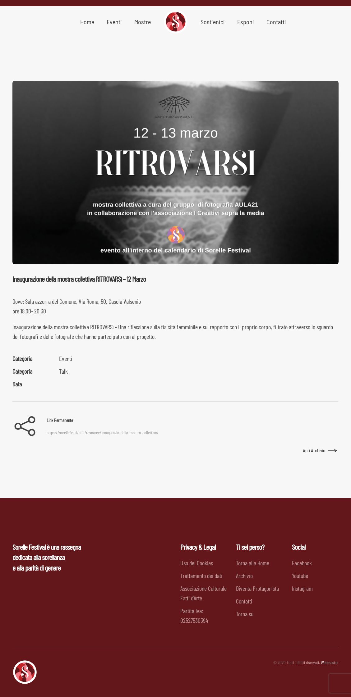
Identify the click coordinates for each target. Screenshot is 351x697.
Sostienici (213, 21)
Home (87, 21)
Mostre (142, 21)
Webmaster (330, 662)
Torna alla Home (252, 563)
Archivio (244, 575)
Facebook (302, 563)
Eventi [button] (114, 21)
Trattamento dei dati (201, 575)
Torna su (244, 613)
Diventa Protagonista (257, 588)
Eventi (65, 358)
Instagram (302, 588)
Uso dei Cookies (196, 563)
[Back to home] (175, 21)
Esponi (245, 21)
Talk (63, 371)
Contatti (276, 21)
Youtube (300, 575)
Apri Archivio (314, 450)
